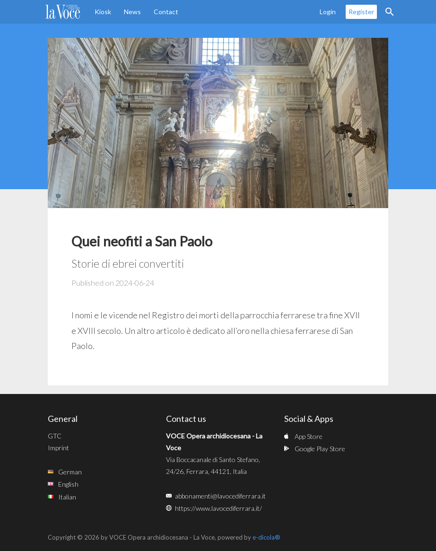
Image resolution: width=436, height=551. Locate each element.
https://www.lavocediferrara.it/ (218, 508)
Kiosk (103, 12)
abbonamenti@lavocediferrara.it (220, 496)
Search (389, 12)
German (70, 472)
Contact (166, 12)
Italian (67, 497)
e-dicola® (266, 537)
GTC (54, 436)
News (132, 12)
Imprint (58, 448)
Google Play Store (320, 449)
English (68, 484)
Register (361, 12)
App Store (309, 436)
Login (328, 12)
